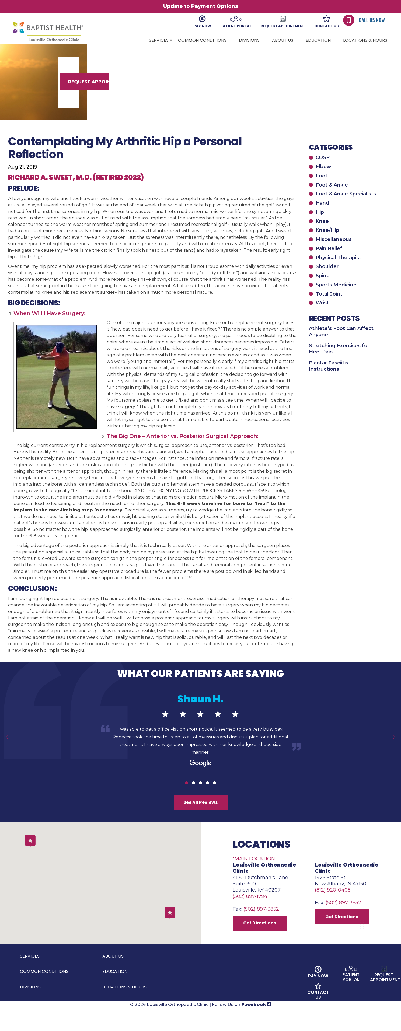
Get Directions (262, 944)
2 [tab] (193, 793)
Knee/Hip (327, 241)
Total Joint (329, 305)
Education (318, 40)
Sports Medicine (336, 296)
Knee (322, 232)
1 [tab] (186, 793)
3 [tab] (200, 793)
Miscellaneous (334, 250)
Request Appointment (331, 92)
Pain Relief (329, 259)
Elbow (323, 178)
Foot (321, 187)
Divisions (249, 40)
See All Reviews (201, 815)
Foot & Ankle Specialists (346, 205)
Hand (322, 214)
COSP (323, 168)
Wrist (322, 314)
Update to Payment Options (200, 6)
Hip (320, 223)
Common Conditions (202, 40)
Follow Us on (241, 1027)
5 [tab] (214, 793)
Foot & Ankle (332, 196)
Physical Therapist (338, 269)
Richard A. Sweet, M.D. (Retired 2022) (76, 188)
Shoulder (327, 277)
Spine (323, 287)
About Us (282, 40)
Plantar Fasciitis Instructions (328, 377)
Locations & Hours (365, 40)
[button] (170, 932)
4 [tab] (207, 793)
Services (159, 40)
